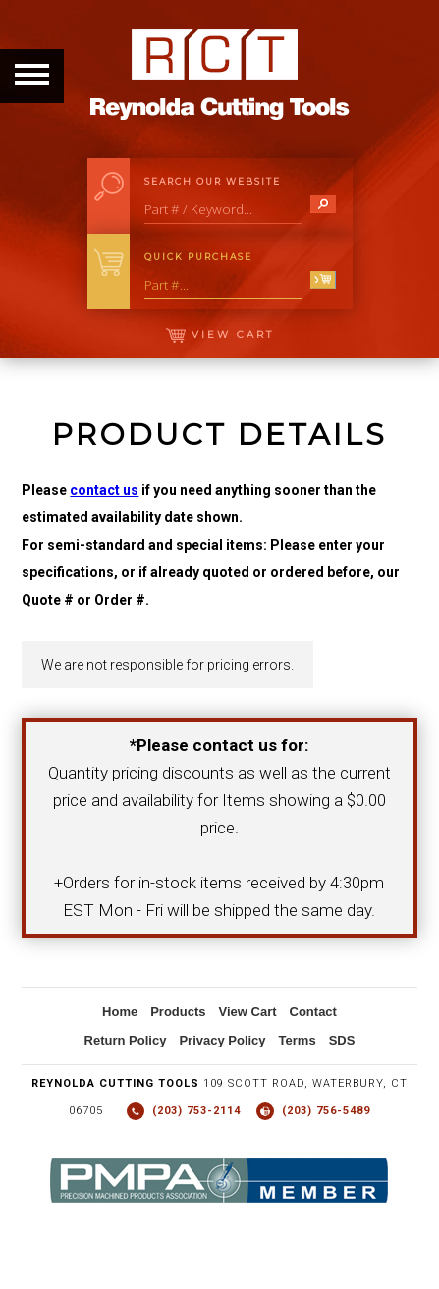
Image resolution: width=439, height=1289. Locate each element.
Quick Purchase (198, 256)
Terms (297, 1040)
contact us (104, 490)
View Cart (220, 334)
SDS (342, 1040)
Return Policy (125, 1040)
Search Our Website (212, 181)
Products (177, 1011)
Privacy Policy (222, 1040)
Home (119, 1011)
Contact (313, 1011)
